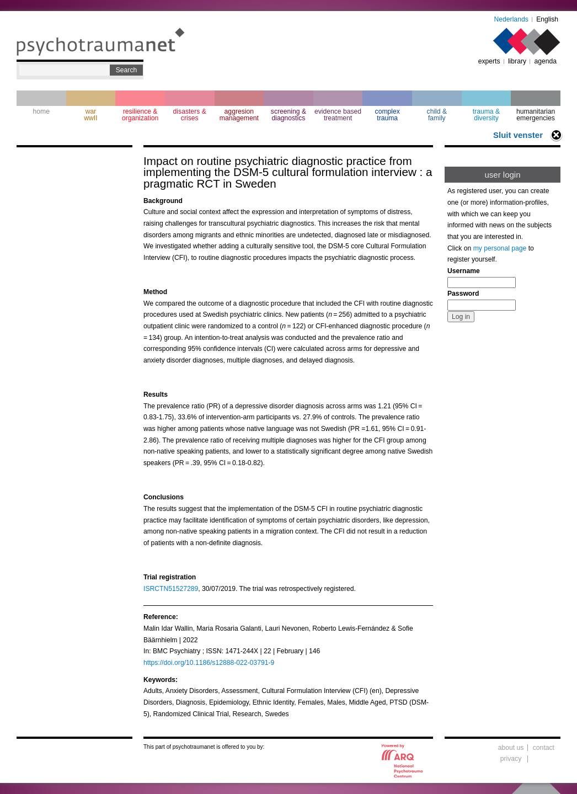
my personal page (500, 248)
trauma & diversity (486, 115)
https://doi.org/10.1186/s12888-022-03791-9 (208, 663)
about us (511, 748)
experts (489, 61)
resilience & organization (140, 115)
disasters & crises (189, 115)
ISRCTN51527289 (170, 589)
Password (463, 293)
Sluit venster (518, 135)
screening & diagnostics (288, 115)
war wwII (90, 115)
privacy (511, 759)
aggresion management (239, 115)
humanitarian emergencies (535, 115)
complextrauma (387, 115)
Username (463, 271)
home (41, 111)
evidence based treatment (337, 115)
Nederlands (511, 19)
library (517, 61)
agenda (545, 61)
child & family (437, 115)
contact (543, 748)
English (547, 19)
